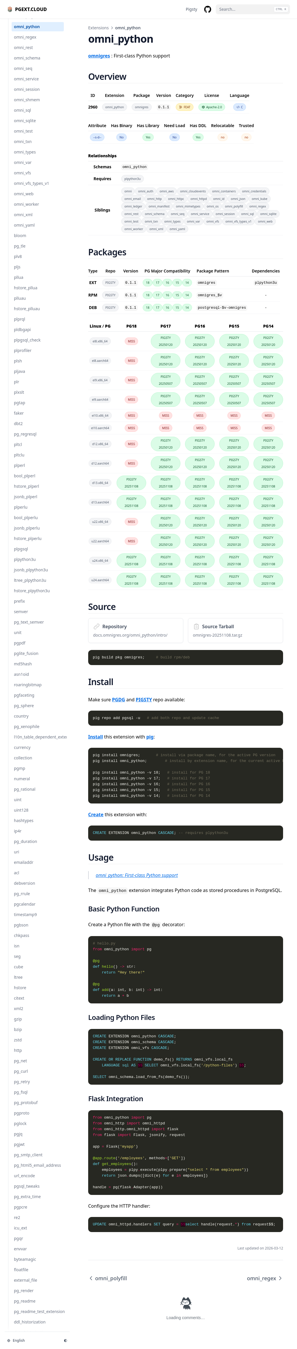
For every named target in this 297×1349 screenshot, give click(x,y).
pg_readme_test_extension (39, 1317)
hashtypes (23, 826)
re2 (17, 1223)
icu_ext (20, 1233)
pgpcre (20, 1213)
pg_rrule (22, 899)
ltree (18, 983)
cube (18, 972)
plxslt (19, 398)
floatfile (21, 1275)
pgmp (19, 774)
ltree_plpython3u (30, 586)
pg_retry (22, 1087)
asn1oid (21, 680)
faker (19, 419)
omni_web (24, 199)
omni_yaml (24, 231)
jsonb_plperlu (27, 534)
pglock (20, 1129)
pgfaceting (24, 701)
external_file (25, 1286)
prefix (19, 607)
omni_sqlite (25, 126)
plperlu (21, 513)
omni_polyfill (26, 22)
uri (16, 857)
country (21, 722)
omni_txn (23, 147)
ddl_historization (30, 1327)
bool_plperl (24, 481)
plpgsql (21, 554)
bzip (18, 1035)
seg (17, 962)
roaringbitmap (27, 690)
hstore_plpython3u (32, 596)
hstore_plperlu (27, 544)
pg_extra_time (27, 1202)
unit (17, 638)
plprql (19, 325)
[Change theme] (65, 1341)
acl (16, 878)
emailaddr (23, 868)
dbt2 (18, 429)
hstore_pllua (25, 293)
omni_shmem (27, 105)
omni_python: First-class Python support (137, 875)
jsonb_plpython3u (31, 575)
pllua (18, 283)
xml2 (18, 1014)
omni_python (27, 32)
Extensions (98, 27)
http (18, 1056)
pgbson (21, 930)
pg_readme (24, 1307)
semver (21, 617)
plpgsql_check (27, 345)
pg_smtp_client (28, 1160)
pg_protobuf (26, 1108)
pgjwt (19, 1150)
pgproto (21, 1119)
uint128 (21, 816)
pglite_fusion (26, 659)
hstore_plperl (26, 492)
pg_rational (24, 795)
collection (23, 763)
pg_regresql (25, 440)
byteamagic (25, 1265)
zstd (18, 1045)
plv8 (18, 262)
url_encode (24, 1181)
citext (19, 1004)
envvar (20, 1254)
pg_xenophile (26, 732)
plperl (19, 471)
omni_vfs (22, 178)
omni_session (27, 95)
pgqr (18, 1244)
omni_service (26, 84)
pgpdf (19, 648)
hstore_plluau (27, 314)
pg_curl (21, 1077)
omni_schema (27, 63)
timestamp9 (25, 920)
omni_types (25, 157)
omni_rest (23, 53)
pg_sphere (24, 711)
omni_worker (26, 210)
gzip (18, 1024)
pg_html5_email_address (37, 1171)
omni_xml (23, 220)
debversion (24, 889)
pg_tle (20, 251)
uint (17, 805)
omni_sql (22, 116)
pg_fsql (21, 1098)
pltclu (19, 460)
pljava (19, 377)
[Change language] (32, 1341)
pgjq (18, 1139)
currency (22, 753)
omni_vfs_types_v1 (31, 189)
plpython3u (25, 565)
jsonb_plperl (25, 502)
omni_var (23, 168)
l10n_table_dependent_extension (39, 742)
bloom (20, 241)
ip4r (17, 836)
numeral (22, 784)
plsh (18, 366)
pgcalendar (24, 910)
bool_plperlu (26, 523)
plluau (20, 304)
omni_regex (25, 43)
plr (16, 387)
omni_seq (23, 74)
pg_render (24, 1296)
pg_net (20, 1066)
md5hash (23, 669)
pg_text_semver (29, 628)
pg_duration (25, 847)
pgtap (19, 408)
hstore (20, 993)
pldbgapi (22, 335)
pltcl (18, 450)
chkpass (21, 941)
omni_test (23, 137)
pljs (17, 272)
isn (16, 951)
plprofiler (23, 356)
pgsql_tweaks (26, 1192)
